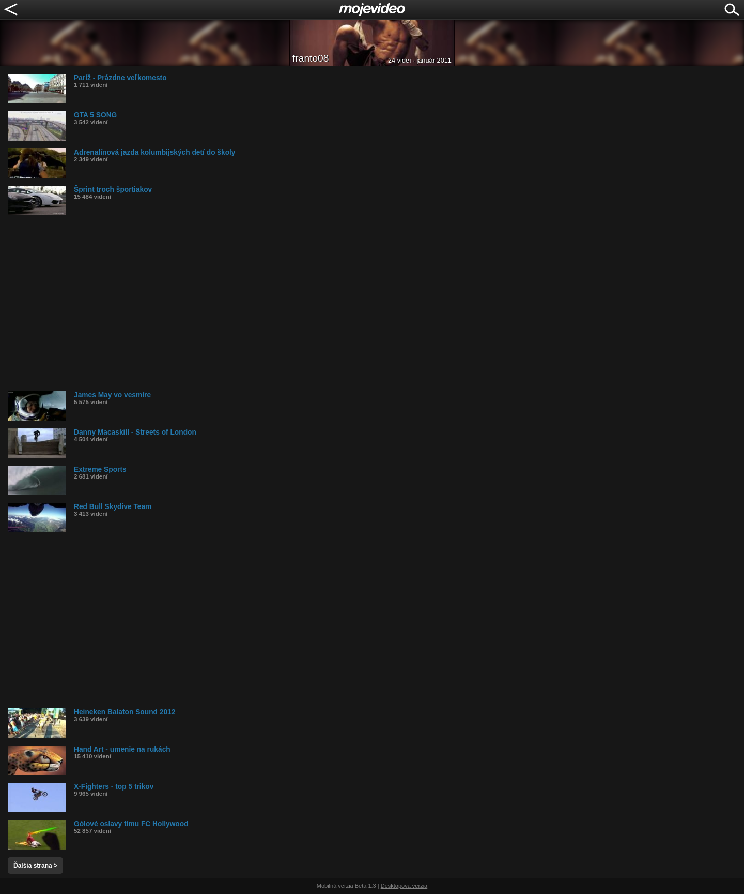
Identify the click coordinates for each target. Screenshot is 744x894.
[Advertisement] (318, 303)
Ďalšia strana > (35, 865)
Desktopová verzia (404, 886)
